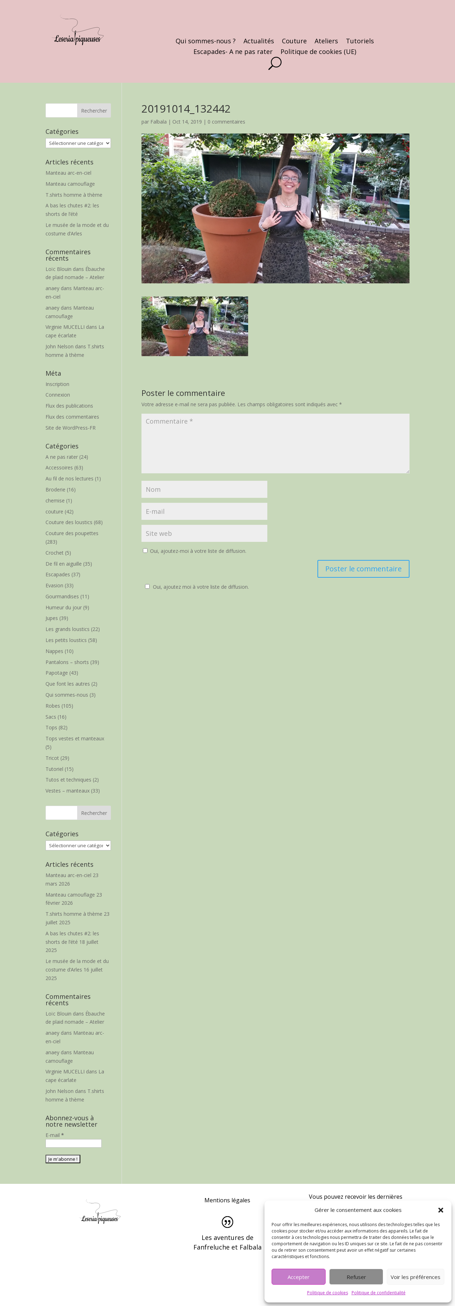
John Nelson (60, 346)
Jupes (52, 618)
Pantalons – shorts (67, 662)
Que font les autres (68, 683)
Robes (53, 705)
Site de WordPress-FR (71, 427)
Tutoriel (54, 769)
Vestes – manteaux (68, 790)
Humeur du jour (64, 607)
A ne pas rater (62, 456)
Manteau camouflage (70, 183)
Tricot (52, 758)
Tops (51, 727)
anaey (52, 288)
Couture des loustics (69, 522)
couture (54, 511)
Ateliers (326, 41)
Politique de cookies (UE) (318, 52)
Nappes (54, 651)
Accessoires (59, 467)
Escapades (58, 574)
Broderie (55, 489)
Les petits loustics (66, 640)
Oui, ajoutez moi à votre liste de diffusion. (196, 586)
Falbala (158, 121)
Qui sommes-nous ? (206, 41)
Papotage (57, 672)
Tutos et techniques (68, 779)
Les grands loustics (68, 629)
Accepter (299, 1276)
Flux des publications (69, 405)
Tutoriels (360, 41)
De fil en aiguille (64, 563)
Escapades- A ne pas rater (233, 52)
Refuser (356, 1276)
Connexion (58, 394)
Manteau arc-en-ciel (68, 172)
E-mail (55, 1135)
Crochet (55, 552)
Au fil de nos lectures (69, 478)
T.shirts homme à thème (74, 194)
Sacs (51, 716)
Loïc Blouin (58, 269)
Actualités (258, 41)
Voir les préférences (415, 1276)
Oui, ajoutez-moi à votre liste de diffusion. (194, 551)
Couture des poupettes (72, 533)
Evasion (54, 585)
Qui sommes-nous (67, 694)
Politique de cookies (327, 1293)
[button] (440, 1210)
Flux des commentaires (72, 416)
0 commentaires (226, 121)
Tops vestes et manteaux (75, 738)
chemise (55, 500)
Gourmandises (62, 596)
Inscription (57, 384)
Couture (294, 41)
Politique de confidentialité (379, 1293)
